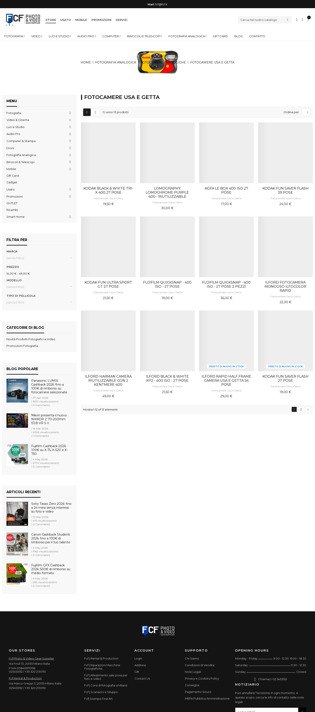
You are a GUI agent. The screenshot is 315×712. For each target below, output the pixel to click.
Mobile (81, 20)
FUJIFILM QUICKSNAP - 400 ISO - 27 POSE (167, 284)
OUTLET (11, 203)
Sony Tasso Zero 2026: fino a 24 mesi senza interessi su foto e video (51, 507)
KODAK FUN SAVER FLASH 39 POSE (285, 190)
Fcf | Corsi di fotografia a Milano (106, 685)
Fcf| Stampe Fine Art (98, 698)
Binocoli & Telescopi (20, 162)
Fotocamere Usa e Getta (108, 198)
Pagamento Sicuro (198, 691)
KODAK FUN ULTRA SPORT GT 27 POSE (108, 284)
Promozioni (101, 20)
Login (138, 658)
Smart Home (15, 216)
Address (140, 665)
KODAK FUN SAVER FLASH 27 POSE (285, 378)
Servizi (121, 20)
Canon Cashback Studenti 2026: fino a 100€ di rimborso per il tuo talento (50, 538)
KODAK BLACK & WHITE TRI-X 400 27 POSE (108, 190)
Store (50, 20)
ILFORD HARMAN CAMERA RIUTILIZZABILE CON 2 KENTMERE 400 (108, 380)
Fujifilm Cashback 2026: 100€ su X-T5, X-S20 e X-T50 (49, 450)
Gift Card (12, 175)
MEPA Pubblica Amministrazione (207, 698)
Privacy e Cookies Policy (202, 678)
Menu (11, 101)
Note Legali (193, 671)
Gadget (11, 182)
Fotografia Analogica (21, 155)
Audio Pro (13, 134)
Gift (136, 671)
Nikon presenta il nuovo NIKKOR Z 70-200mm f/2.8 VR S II (49, 419)
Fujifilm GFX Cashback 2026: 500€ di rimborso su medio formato (50, 569)
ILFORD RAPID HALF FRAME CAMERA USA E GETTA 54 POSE (226, 380)
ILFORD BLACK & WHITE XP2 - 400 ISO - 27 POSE (167, 378)
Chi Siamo (192, 658)
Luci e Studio (15, 127)
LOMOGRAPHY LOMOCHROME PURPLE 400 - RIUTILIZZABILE (167, 192)
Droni (10, 148)
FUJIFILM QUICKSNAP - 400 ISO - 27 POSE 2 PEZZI (226, 284)
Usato (65, 20)
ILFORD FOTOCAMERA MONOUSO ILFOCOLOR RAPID (285, 286)
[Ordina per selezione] (306, 112)
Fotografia (13, 113)
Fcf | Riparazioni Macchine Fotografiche (102, 666)
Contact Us (142, 678)
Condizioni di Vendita (199, 665)
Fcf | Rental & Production (101, 658)
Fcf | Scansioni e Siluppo (101, 692)
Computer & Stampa (21, 141)
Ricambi (12, 210)
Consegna (192, 685)
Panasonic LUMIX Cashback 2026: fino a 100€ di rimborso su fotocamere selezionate (49, 386)
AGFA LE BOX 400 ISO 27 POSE (226, 190)
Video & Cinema (17, 120)
